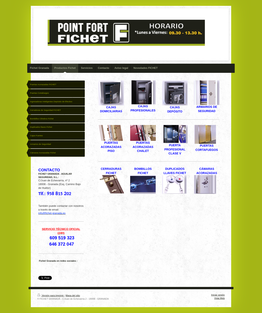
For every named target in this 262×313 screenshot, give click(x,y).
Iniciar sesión (218, 295)
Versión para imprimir (50, 295)
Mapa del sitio (73, 295)
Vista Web (219, 298)
